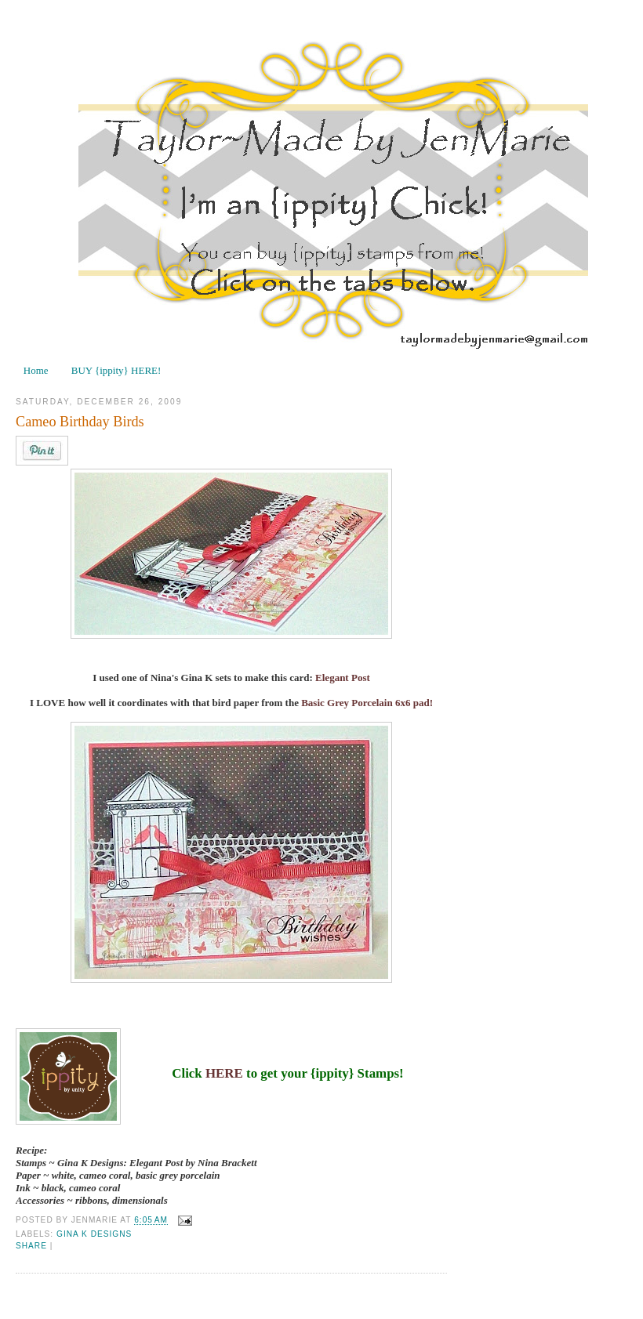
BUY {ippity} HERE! (116, 370)
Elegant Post (342, 677)
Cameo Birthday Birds (80, 421)
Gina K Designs (94, 1234)
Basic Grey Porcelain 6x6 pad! (367, 702)
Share (31, 1245)
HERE (224, 1073)
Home (36, 370)
